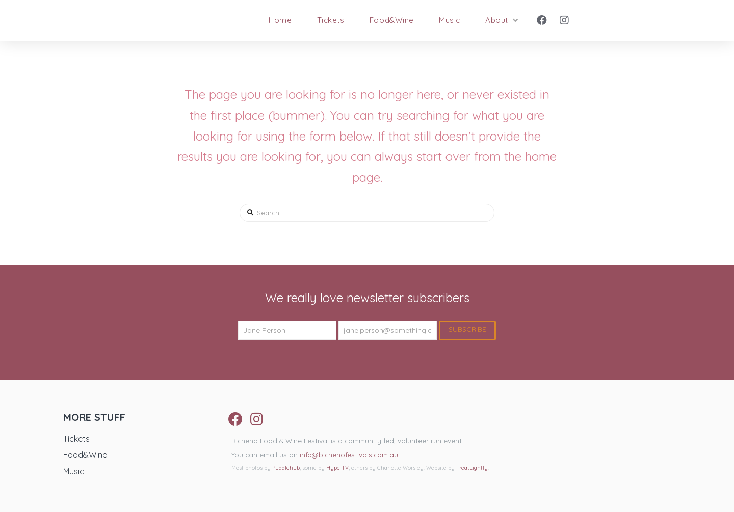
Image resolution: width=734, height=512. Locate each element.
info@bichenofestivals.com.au (349, 454)
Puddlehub (286, 468)
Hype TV (337, 468)
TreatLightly (472, 468)
